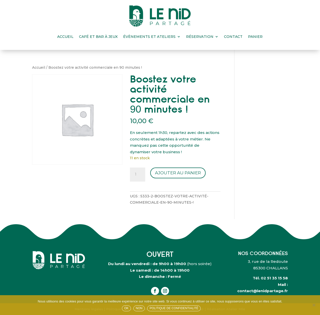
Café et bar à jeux (98, 36)
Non (139, 308)
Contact (233, 36)
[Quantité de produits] (137, 175)
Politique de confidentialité (174, 308)
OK (126, 308)
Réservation (199, 36)
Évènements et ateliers (149, 36)
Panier (255, 36)
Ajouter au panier (178, 172)
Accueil (65, 36)
